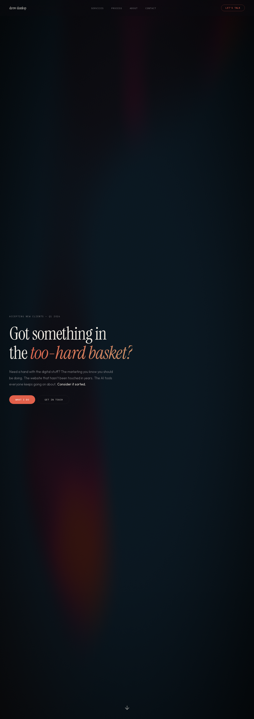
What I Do (22, 399)
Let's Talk (233, 8)
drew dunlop (17, 7)
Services (97, 8)
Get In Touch (54, 399)
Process (116, 8)
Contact (150, 8)
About (133, 8)
